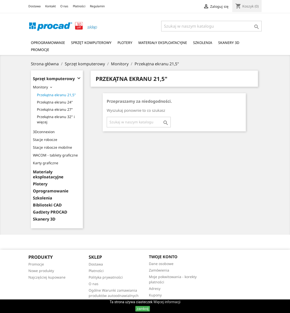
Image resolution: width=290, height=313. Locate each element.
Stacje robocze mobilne (52, 147)
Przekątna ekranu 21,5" (56, 94)
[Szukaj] (211, 26)
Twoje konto (163, 256)
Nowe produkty (41, 270)
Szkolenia (202, 42)
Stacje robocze (45, 139)
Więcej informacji (167, 302)
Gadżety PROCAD (50, 212)
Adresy (154, 288)
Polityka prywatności (106, 277)
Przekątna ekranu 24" (55, 102)
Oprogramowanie (48, 42)
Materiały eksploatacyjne (162, 42)
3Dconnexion (44, 131)
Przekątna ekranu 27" (55, 109)
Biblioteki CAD (47, 205)
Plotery (125, 42)
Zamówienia (159, 270)
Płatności (79, 6)
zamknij (142, 309)
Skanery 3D (228, 42)
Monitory (40, 87)
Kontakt (50, 6)
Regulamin (97, 6)
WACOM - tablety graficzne (55, 155)
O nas (64, 6)
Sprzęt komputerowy (91, 42)
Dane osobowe (161, 263)
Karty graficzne (45, 163)
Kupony (155, 295)
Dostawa (34, 6)
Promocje (40, 49)
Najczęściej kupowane (47, 277)
